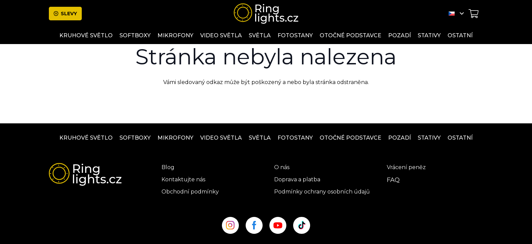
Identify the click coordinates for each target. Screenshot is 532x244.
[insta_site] (230, 225)
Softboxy (135, 138)
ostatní (460, 138)
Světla (260, 138)
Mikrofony (175, 138)
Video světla (221, 138)
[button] (456, 13)
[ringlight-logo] (266, 13)
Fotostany (295, 138)
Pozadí (399, 138)
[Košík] (473, 13)
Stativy (429, 138)
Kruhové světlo (86, 138)
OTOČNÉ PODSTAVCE (350, 138)
